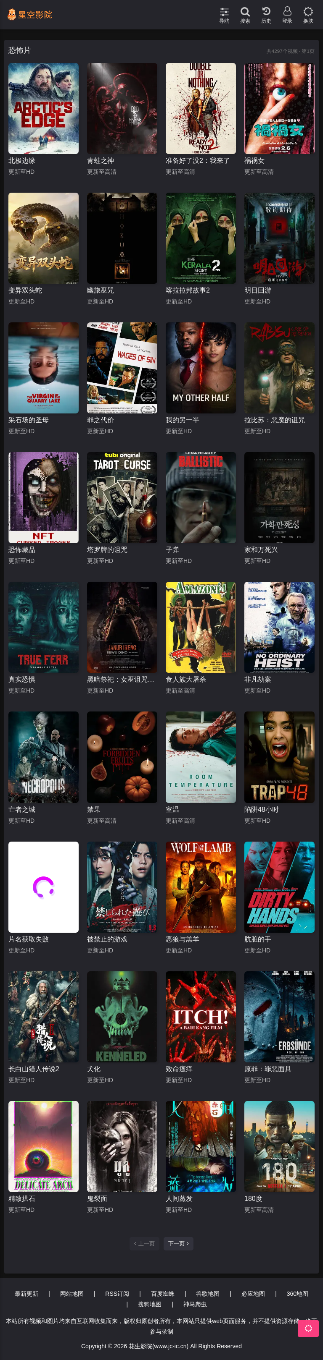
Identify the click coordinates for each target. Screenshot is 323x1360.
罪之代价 (100, 420)
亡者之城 (21, 809)
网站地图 (72, 1293)
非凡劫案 (257, 679)
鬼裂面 (97, 1198)
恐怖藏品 (21, 549)
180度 (253, 1198)
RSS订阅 (117, 1293)
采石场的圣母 (28, 420)
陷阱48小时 (261, 809)
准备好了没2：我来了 (198, 160)
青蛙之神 (100, 160)
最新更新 (26, 1293)
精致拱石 (21, 1198)
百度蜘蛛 (163, 1293)
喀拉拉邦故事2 (188, 290)
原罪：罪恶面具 (267, 1068)
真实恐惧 (21, 679)
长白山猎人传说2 (33, 1068)
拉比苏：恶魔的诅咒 (274, 420)
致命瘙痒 (179, 1068)
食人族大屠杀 (186, 679)
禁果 (94, 809)
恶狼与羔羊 (182, 939)
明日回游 (257, 290)
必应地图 (253, 1293)
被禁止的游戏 (107, 939)
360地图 (297, 1293)
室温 (172, 809)
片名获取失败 (28, 939)
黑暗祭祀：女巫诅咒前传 (122, 679)
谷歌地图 (208, 1293)
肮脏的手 (257, 939)
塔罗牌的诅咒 (107, 549)
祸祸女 (254, 160)
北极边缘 (21, 160)
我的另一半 (182, 420)
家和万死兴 (261, 549)
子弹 (172, 549)
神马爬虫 (195, 1304)
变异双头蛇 (25, 290)
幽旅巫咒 (100, 290)
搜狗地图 (150, 1304)
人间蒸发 (179, 1198)
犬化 (94, 1068)
